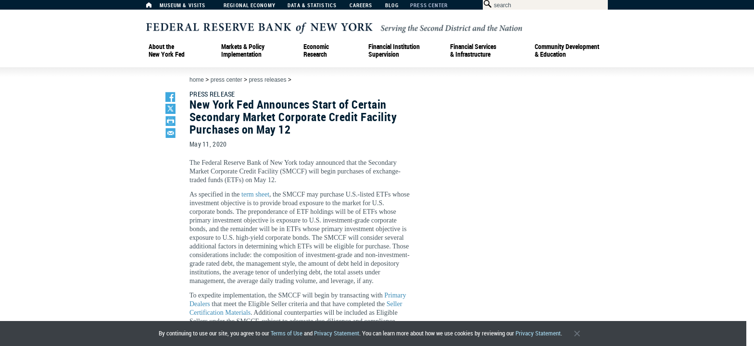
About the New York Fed (167, 50)
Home (196, 79)
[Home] (154, 7)
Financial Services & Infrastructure (473, 50)
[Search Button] (486, 4)
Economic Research (316, 50)
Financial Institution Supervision (394, 50)
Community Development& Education (567, 50)
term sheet (255, 194)
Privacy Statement (336, 333)
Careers (361, 5)
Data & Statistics (312, 5)
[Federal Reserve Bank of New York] (334, 27)
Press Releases (267, 79)
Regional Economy (250, 5)
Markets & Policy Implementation (242, 50)
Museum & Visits (183, 5)
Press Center (429, 5)
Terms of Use (286, 333)
